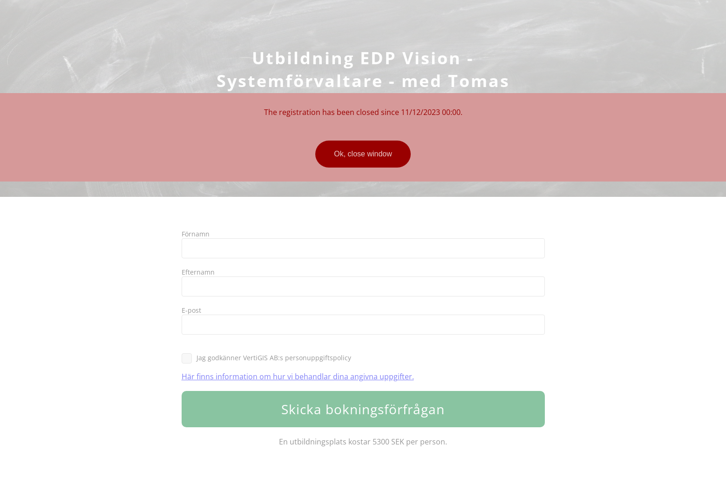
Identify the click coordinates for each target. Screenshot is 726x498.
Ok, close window (363, 154)
